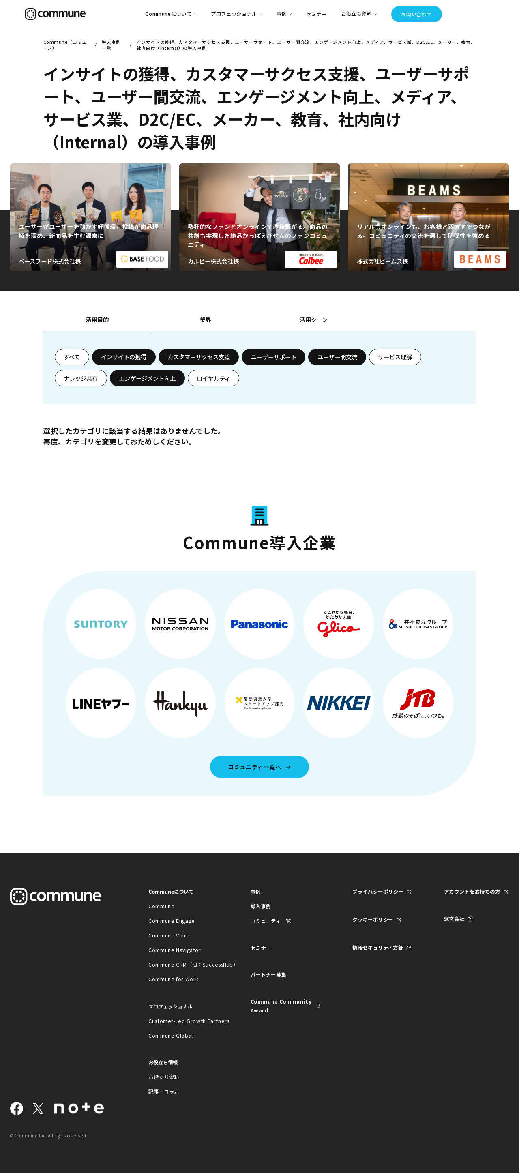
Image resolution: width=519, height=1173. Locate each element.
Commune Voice (169, 935)
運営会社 (454, 918)
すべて (72, 357)
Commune (161, 906)
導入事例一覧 (111, 45)
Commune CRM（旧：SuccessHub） (183, 964)
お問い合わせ (416, 14)
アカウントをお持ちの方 (472, 891)
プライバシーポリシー (377, 891)
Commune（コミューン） (65, 45)
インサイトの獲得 (123, 357)
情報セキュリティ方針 (377, 947)
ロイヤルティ (213, 378)
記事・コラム (163, 1091)
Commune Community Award (281, 1006)
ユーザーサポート (273, 357)
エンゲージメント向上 (147, 378)
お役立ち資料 (163, 1077)
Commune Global (170, 1035)
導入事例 (261, 906)
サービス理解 (395, 357)
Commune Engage (171, 920)
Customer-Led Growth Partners (183, 1021)
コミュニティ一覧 (271, 920)
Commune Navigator (174, 950)
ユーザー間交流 (337, 357)
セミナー (316, 14)
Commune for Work (173, 979)
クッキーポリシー (372, 919)
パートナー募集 (268, 974)
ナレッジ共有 (81, 378)
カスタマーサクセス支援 (198, 357)
